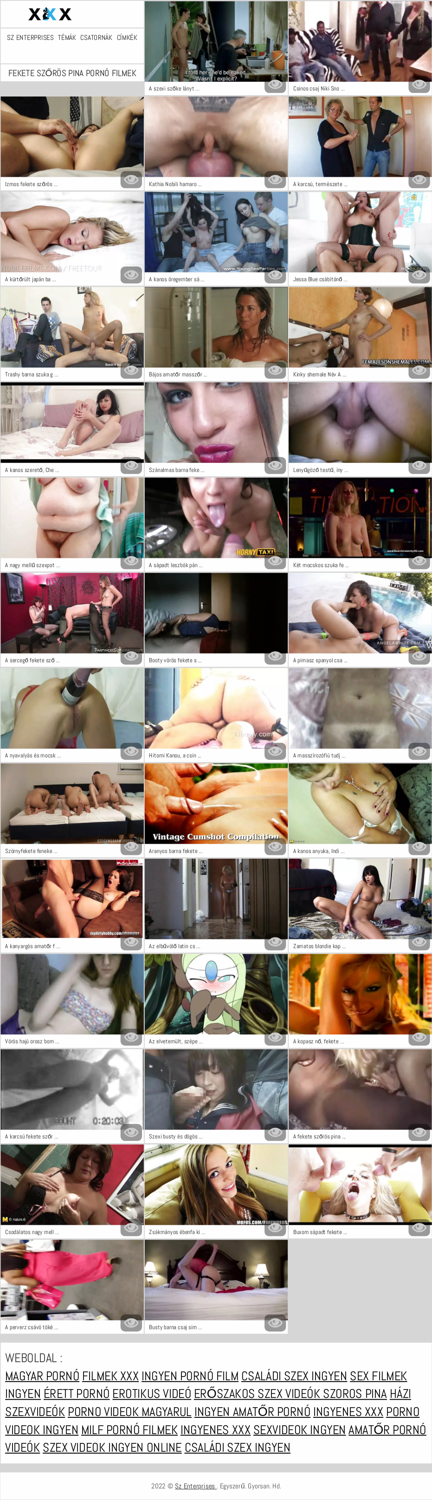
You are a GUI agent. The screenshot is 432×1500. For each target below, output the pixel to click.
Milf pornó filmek (129, 1430)
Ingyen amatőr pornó (252, 1412)
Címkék (126, 37)
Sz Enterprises (30, 37)
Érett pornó (76, 1394)
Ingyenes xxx (348, 1412)
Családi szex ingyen (294, 1376)
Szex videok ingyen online (112, 1447)
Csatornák (96, 37)
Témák (67, 37)
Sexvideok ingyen (299, 1430)
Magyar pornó (42, 1376)
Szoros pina (355, 1394)
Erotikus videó (151, 1394)
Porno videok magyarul (130, 1412)
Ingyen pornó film (190, 1376)
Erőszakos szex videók (257, 1394)
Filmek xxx (110, 1376)
